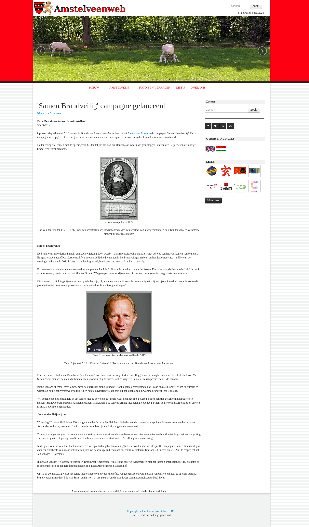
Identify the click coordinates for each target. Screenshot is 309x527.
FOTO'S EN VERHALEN (154, 87)
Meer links (213, 200)
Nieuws (41, 113)
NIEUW (94, 87)
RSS (173, 511)
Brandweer (55, 113)
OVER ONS (198, 87)
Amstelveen (162, 511)
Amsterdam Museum (139, 133)
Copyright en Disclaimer (140, 511)
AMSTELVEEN (119, 87)
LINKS (180, 87)
